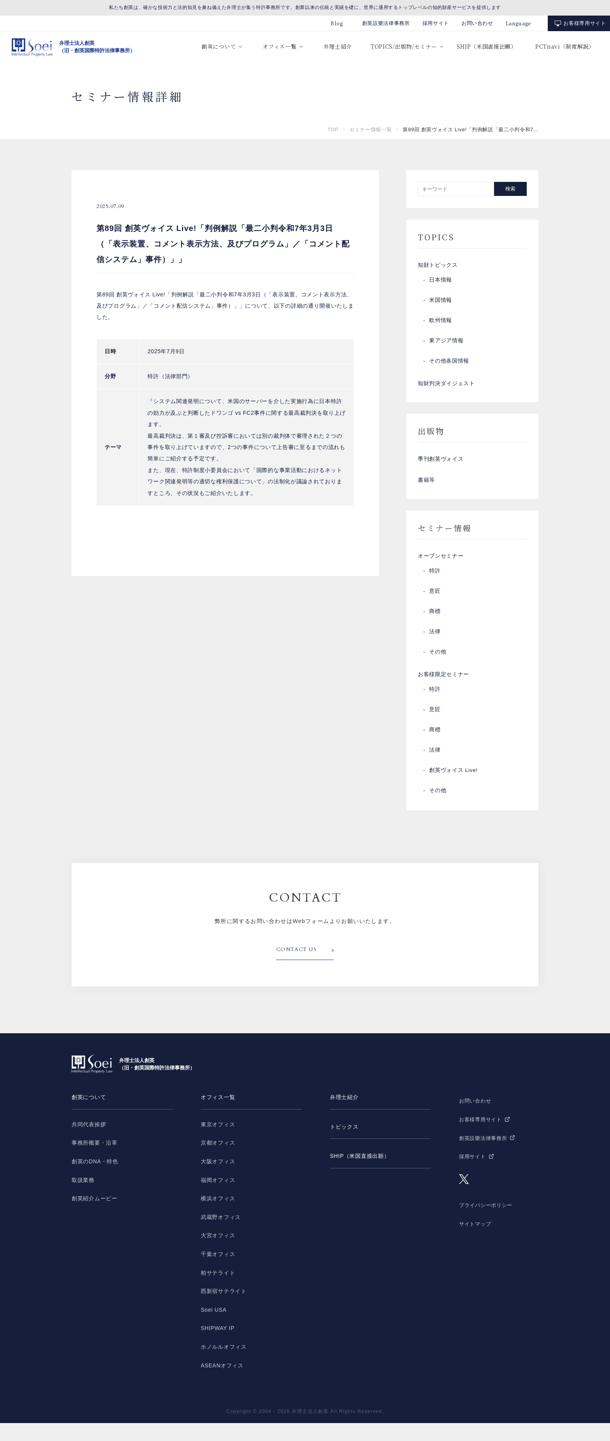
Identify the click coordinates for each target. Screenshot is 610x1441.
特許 (434, 586)
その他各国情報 (449, 364)
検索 (510, 189)
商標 (434, 627)
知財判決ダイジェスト (446, 388)
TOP (333, 129)
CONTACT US (298, 968)
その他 (437, 667)
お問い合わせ (477, 23)
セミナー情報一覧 (370, 129)
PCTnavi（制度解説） (564, 46)
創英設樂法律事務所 (386, 23)
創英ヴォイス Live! (453, 789)
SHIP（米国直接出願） (486, 46)
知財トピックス (438, 267)
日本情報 (440, 283)
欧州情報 (440, 324)
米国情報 (440, 303)
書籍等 (426, 491)
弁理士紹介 (337, 46)
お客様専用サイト (584, 23)
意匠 (434, 606)
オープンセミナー (441, 570)
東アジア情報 (446, 344)
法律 (434, 647)
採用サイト (435, 23)
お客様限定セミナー (443, 691)
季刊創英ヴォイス (441, 467)
